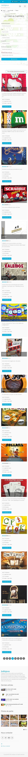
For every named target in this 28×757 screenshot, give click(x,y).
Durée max (3, 41)
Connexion (23, 1)
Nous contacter (5, 746)
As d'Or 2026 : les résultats (12, 699)
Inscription (15, 1)
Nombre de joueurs (5, 23)
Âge (2, 29)
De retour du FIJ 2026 (11, 689)
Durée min (3, 35)
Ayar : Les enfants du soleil (12, 694)
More (25, 729)
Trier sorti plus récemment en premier (16, 71)
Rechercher (14, 59)
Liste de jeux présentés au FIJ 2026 (14, 704)
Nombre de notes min (6, 46)
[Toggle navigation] (25, 6)
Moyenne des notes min (6, 52)
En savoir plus (6, 106)
